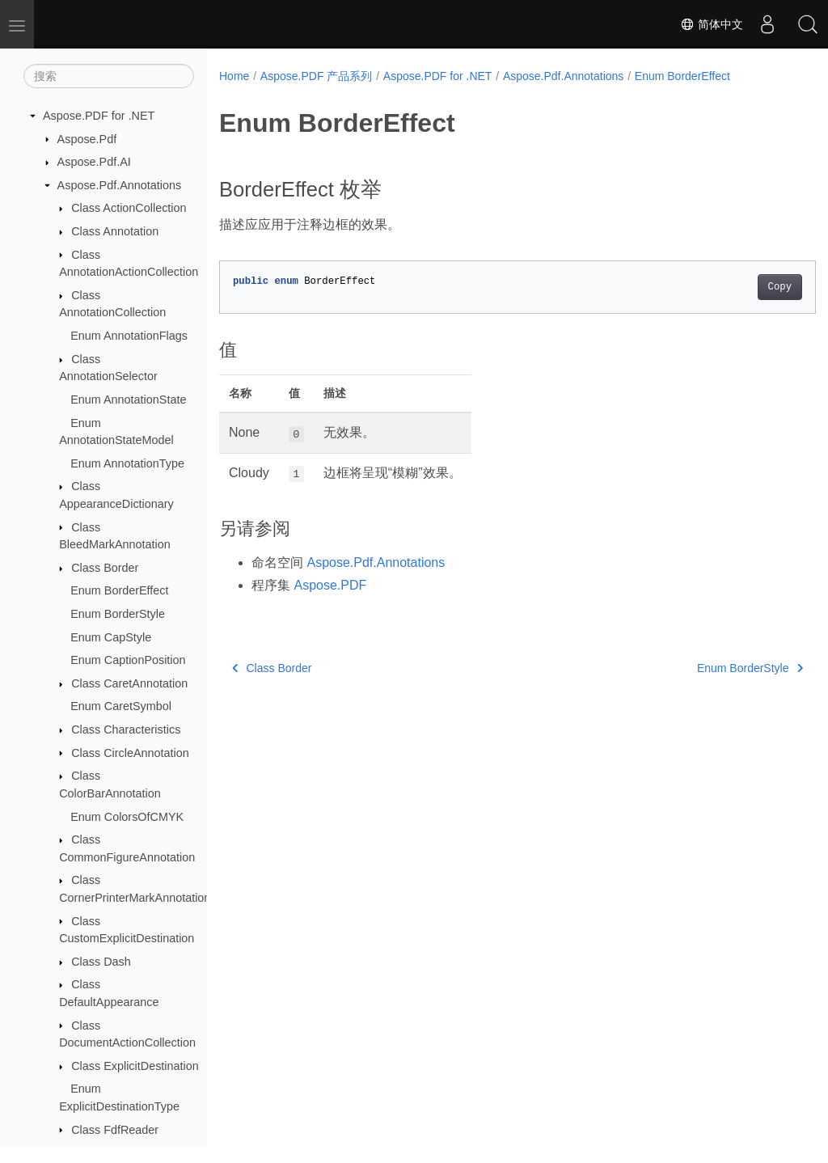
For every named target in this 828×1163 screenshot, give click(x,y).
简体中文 (711, 24)
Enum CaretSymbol (120, 706)
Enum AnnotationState (128, 399)
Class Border (104, 567)
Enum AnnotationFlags (129, 335)
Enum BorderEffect (119, 590)
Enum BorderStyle (117, 613)
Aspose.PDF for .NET (98, 115)
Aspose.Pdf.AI (94, 161)
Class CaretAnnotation (129, 683)
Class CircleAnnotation (130, 752)
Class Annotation (114, 231)
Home (234, 76)
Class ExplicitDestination (135, 1065)
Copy (738, 287)
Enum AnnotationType (127, 463)
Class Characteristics (125, 729)
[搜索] (108, 76)
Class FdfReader (114, 1129)
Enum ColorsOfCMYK (127, 816)
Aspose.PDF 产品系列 (316, 76)
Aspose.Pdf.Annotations (119, 185)
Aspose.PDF (330, 585)
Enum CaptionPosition (127, 659)
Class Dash (101, 961)
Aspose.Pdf (87, 139)
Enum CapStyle (110, 637)
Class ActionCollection (128, 207)
